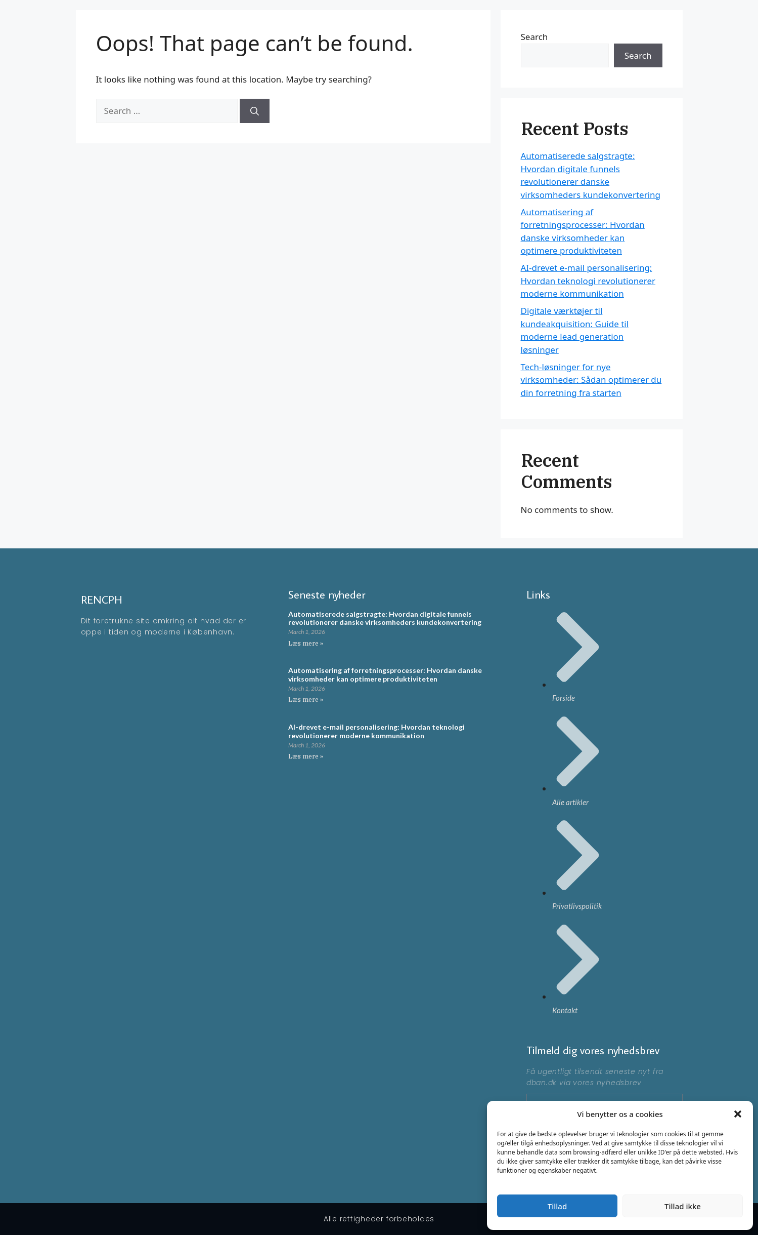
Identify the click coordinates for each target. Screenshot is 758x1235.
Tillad (557, 1206)
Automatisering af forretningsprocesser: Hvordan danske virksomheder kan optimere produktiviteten (385, 674)
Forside (604, 25)
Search (638, 55)
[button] (738, 1114)
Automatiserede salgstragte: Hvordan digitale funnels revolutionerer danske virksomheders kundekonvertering (384, 618)
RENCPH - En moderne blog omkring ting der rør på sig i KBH (285, 25)
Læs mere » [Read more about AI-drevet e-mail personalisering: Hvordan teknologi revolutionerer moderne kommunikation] (305, 756)
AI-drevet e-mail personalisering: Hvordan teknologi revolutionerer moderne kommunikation (588, 280)
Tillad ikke (682, 1206)
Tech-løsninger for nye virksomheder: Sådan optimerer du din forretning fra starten (591, 380)
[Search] (255, 111)
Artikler (642, 25)
